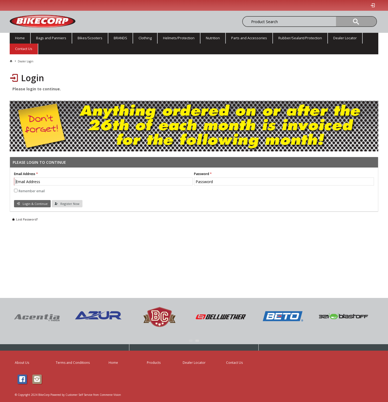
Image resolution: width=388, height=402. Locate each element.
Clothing (145, 37)
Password (201, 174)
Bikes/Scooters (90, 37)
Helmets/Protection (179, 37)
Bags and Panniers (51, 37)
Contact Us (23, 48)
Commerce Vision (110, 395)
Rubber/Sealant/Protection (300, 37)
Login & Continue (35, 204)
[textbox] (270, 21)
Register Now (69, 204)
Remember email (32, 191)
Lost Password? (27, 219)
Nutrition (213, 37)
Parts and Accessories (249, 37)
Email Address (24, 174)
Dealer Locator (345, 37)
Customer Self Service (78, 395)
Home (20, 37)
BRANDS (120, 37)
